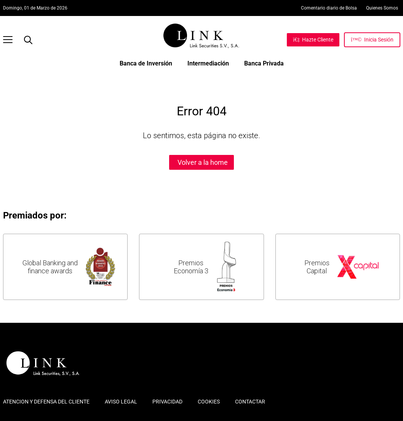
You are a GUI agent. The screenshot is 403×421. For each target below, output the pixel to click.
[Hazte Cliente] (313, 39)
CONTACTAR (250, 402)
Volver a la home (203, 162)
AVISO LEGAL (121, 402)
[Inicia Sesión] (372, 39)
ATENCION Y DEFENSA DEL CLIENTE (46, 402)
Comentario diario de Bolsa (329, 8)
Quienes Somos (382, 8)
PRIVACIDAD (167, 402)
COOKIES (209, 402)
